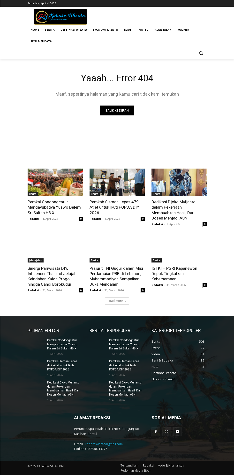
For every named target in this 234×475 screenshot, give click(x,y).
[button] (201, 53)
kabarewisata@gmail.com (104, 444)
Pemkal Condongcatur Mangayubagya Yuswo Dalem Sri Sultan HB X (54, 207)
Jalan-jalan (35, 260)
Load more (117, 301)
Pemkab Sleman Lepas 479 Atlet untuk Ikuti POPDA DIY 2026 (114, 207)
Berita (32, 194)
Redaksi (33, 218)
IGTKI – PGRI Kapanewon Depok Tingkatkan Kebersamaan (174, 273)
